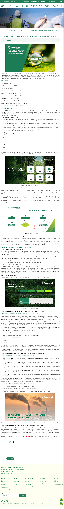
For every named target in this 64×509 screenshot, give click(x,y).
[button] (61, 499)
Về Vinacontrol (27, 1)
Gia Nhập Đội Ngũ (43, 484)
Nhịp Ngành (17, 482)
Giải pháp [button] (17, 6)
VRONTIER (16, 481)
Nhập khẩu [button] (22, 6)
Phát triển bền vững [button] (55, 6)
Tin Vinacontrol (17, 484)
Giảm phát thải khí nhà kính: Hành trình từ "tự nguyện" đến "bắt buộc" (27, 354)
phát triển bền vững (41, 430)
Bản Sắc (27, 482)
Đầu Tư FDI (3, 487)
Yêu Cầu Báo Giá (58, 484)
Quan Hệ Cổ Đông (43, 482)
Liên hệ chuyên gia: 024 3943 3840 (16, 455)
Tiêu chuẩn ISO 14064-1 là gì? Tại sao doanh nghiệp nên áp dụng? (26, 426)
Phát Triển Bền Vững (5, 490)
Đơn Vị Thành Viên (29, 485)
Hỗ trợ (61, 6)
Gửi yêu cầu (10, 459)
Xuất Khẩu (3, 484)
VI (61, 1)
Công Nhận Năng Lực (30, 487)
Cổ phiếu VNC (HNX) (6, 1)
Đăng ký (22, 496)
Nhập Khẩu (3, 482)
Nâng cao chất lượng (35, 1)
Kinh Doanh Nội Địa (5, 485)
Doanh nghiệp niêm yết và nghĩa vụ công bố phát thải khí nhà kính (26, 312)
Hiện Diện (56, 481)
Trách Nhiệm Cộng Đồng (44, 481)
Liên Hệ (56, 482)
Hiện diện (53, 1)
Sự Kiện (15, 485)
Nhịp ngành (21, 31)
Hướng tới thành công (45, 1)
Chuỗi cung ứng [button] (47, 6)
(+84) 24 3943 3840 (9, 472)
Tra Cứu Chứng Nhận (58, 485)
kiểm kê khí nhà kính (15, 74)
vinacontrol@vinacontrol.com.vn (11, 474)
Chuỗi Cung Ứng (4, 488)
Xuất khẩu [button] (27, 6)
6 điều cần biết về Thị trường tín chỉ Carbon (20, 237)
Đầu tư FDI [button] (40, 6)
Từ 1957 (26, 481)
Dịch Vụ (2, 481)
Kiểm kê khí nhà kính (39, 380)
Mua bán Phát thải (19, 130)
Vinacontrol (18, 380)
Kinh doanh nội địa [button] (34, 6)
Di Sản (26, 484)
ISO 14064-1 (24, 382)
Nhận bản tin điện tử (6, 494)
